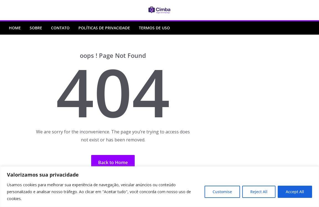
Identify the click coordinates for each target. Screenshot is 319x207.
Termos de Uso (154, 27)
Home (15, 27)
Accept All (295, 191)
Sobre (36, 27)
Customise (222, 191)
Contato (60, 27)
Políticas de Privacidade (104, 27)
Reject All (258, 191)
